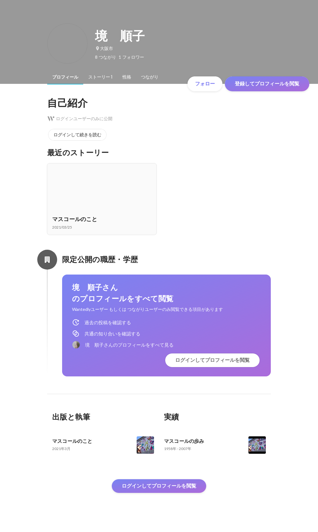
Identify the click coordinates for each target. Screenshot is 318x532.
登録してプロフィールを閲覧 (267, 83)
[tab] (65, 77)
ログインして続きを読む (77, 135)
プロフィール (65, 77)
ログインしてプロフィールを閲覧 (212, 360)
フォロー (205, 83)
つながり (149, 77)
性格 (126, 77)
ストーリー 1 (100, 77)
